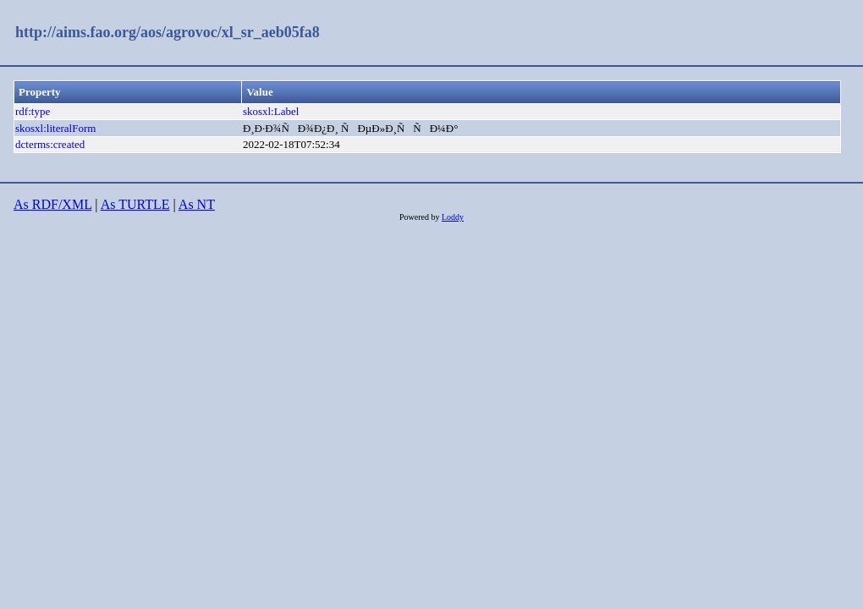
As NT (197, 204)
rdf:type (32, 111)
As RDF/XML (52, 204)
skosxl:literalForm (55, 128)
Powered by (420, 217)
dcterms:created (50, 144)
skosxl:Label (271, 111)
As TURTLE (135, 204)
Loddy (453, 217)
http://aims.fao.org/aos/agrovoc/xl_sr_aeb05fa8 (167, 32)
